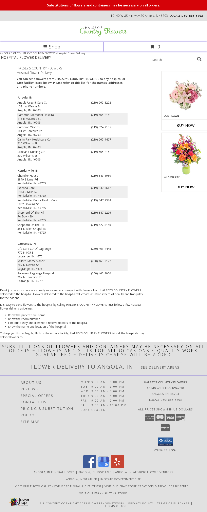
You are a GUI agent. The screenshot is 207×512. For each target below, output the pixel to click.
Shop (51, 46)
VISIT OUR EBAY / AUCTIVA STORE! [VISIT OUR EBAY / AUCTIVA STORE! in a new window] (103, 493)
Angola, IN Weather (81, 479)
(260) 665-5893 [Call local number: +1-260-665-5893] (192, 16)
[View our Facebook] (89, 467)
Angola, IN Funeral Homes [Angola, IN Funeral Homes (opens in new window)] (54, 472)
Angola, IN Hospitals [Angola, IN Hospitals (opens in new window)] (95, 472)
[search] (199, 59)
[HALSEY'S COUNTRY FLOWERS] (103, 36)
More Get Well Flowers (179, 68)
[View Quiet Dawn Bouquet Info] (185, 92)
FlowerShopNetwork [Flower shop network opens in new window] (106, 503)
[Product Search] (173, 59)
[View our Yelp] (117, 467)
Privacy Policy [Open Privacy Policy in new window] (140, 503)
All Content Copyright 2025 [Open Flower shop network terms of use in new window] (63, 503)
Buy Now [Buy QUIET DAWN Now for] (185, 125)
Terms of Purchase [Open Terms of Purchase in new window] (173, 503)
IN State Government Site (120, 479)
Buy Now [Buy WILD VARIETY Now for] (185, 187)
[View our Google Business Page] (103, 467)
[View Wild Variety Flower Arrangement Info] (185, 154)
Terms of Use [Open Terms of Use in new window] (116, 506)
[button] (165, 442)
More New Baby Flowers (179, 198)
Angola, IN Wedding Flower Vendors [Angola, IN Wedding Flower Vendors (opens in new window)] (144, 472)
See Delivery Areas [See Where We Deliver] (160, 367)
